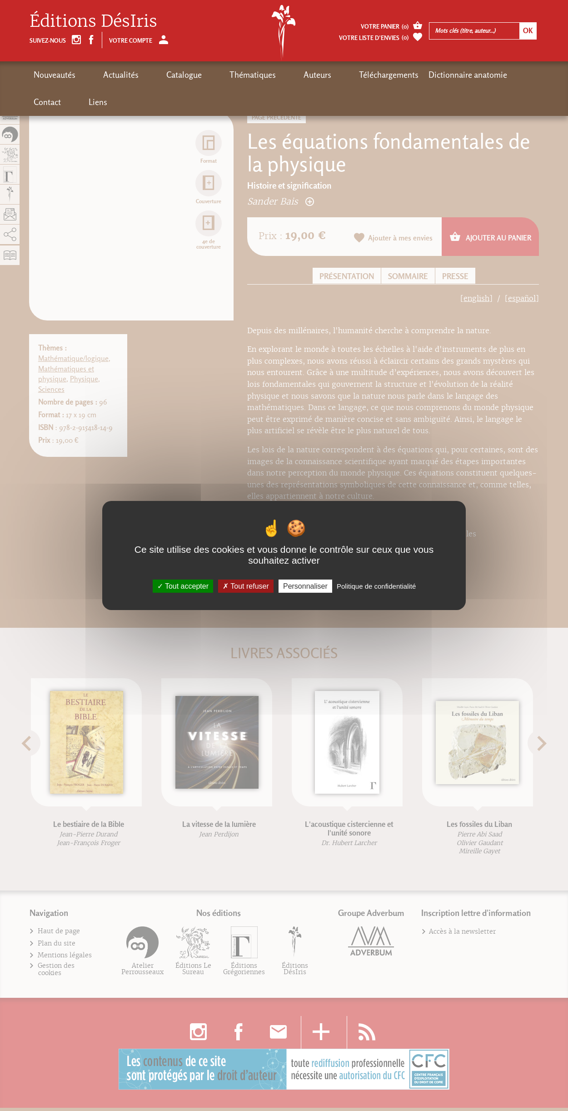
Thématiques (199, 75)
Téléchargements (300, 75)
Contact (442, 75)
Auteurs (246, 75)
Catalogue (148, 75)
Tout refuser (246, 586)
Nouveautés (54, 75)
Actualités (103, 75)
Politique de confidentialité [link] (376, 586)
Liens (475, 75)
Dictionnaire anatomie (379, 75)
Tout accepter (183, 586)
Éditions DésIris (93, 21)
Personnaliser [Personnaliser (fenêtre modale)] (305, 586)
